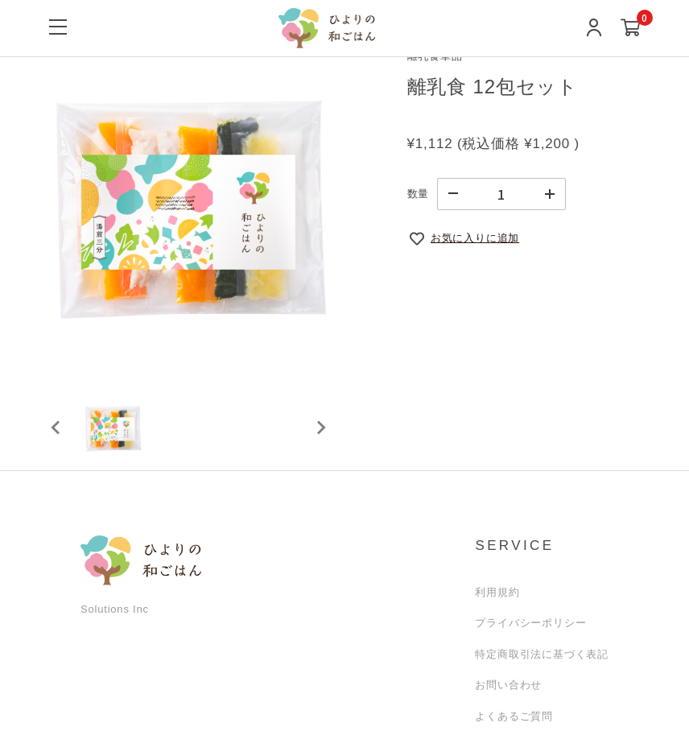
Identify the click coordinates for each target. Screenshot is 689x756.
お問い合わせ (508, 685)
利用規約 (497, 592)
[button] (112, 427)
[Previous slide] (56, 427)
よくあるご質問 (514, 716)
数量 (418, 194)
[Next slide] (320, 427)
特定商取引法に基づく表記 (542, 654)
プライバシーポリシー (530, 623)
